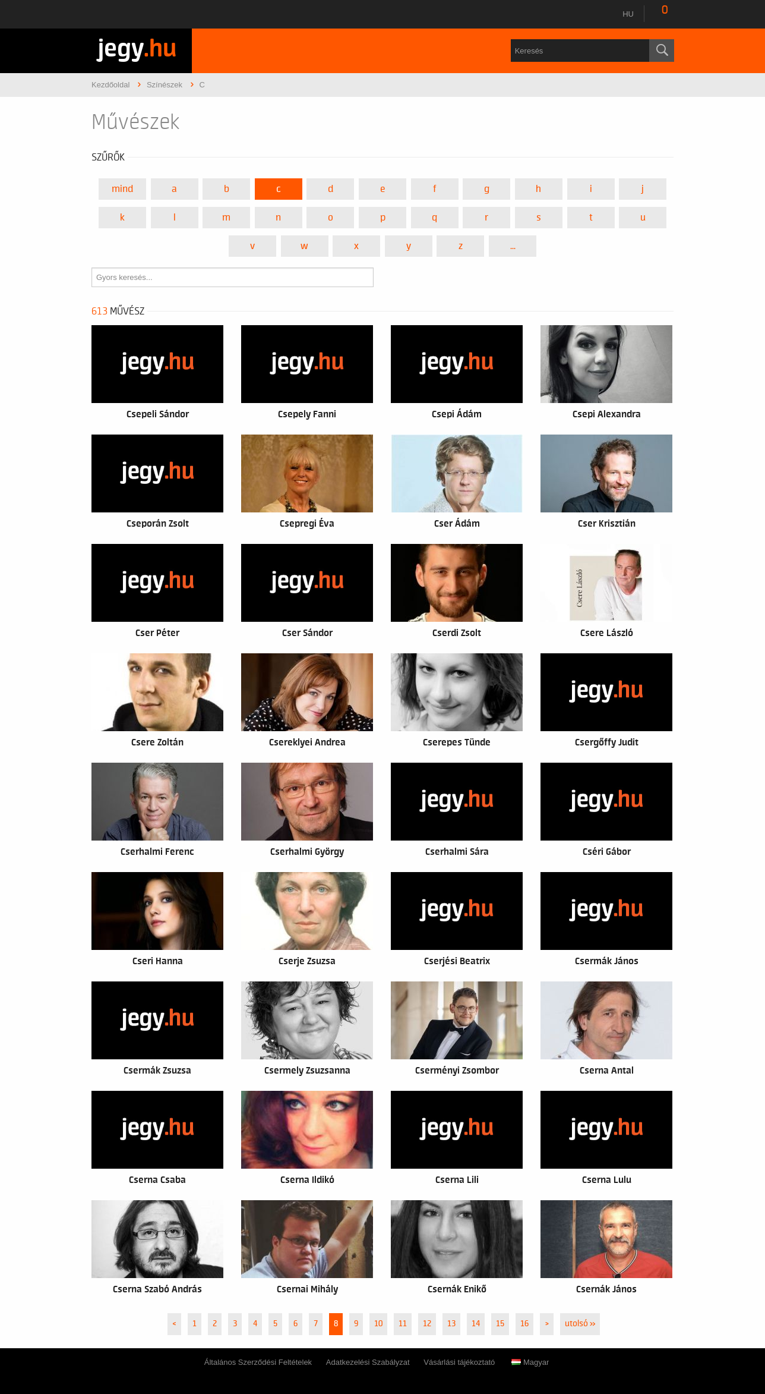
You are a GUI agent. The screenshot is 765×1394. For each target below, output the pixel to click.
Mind (122, 189)
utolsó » (580, 1324)
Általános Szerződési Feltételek (258, 1362)
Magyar (530, 1362)
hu (628, 14)
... (513, 246)
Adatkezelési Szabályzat (368, 1362)
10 (378, 1324)
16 (524, 1324)
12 (427, 1324)
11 (403, 1324)
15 (500, 1324)
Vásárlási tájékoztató (459, 1362)
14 (476, 1324)
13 (451, 1324)
